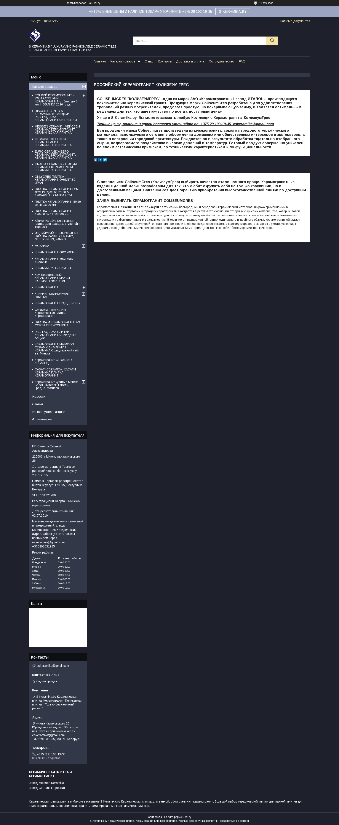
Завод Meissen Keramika (46, 783)
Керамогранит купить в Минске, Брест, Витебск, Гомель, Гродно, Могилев (57, 385)
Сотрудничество (221, 61)
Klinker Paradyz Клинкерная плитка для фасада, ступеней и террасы (57, 223)
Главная (99, 61)
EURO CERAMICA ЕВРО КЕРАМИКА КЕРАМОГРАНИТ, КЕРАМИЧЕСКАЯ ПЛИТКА (55, 154)
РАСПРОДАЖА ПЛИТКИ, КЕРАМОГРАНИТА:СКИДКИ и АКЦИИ (55, 335)
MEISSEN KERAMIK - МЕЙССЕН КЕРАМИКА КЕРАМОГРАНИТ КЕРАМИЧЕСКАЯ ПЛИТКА (57, 129)
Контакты (165, 61)
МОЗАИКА (42, 245)
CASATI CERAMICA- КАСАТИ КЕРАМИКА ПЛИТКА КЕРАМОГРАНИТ (55, 372)
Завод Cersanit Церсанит (47, 788)
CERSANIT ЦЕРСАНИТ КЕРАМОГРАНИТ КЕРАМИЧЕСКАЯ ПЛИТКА (53, 142)
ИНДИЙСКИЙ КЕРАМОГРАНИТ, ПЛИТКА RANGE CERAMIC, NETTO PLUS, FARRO (57, 236)
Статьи (37, 404)
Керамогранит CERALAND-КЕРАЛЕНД (54, 361)
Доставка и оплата (190, 61)
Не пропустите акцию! (48, 411)
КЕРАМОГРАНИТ (47, 287)
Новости (38, 396)
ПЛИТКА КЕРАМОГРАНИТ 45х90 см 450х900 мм (58, 203)
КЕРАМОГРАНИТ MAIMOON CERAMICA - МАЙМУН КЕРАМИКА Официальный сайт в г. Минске (57, 349)
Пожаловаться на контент (233, 820)
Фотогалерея (42, 419)
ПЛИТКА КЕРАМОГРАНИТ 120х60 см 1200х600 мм (53, 212)
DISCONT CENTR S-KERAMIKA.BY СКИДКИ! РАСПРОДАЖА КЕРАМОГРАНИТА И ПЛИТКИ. (56, 115)
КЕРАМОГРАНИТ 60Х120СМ (55, 252)
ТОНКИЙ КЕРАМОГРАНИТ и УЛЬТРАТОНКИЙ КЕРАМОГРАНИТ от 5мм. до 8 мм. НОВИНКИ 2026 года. (56, 100)
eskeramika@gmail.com (53, 665)
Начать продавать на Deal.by (82, 3)
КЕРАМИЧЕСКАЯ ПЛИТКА (53, 268)
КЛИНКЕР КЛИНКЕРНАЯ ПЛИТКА (52, 295)
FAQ (242, 61)
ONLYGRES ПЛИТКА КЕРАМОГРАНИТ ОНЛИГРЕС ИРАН (55, 179)
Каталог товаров (122, 61)
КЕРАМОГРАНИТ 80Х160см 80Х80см (54, 260)
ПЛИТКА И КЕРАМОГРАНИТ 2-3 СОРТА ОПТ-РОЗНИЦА (57, 324)
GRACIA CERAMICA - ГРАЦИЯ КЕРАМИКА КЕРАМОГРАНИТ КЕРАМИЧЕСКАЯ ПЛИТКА (56, 167)
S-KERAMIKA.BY (233, 11)
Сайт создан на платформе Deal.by (169, 817)
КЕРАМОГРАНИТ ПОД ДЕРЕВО (57, 303)
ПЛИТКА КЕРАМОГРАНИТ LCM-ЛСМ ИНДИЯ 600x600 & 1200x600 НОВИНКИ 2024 (57, 192)
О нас (149, 61)
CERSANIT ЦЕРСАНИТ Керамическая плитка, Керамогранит (51, 313)
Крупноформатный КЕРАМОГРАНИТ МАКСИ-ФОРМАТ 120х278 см (53, 277)
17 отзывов (266, 3)
